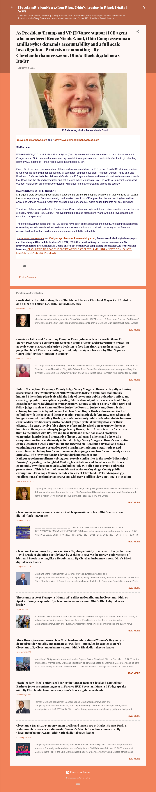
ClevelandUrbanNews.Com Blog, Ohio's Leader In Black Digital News (72, 9)
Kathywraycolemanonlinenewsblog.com (76, 140)
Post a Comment (28, 277)
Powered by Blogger (78, 772)
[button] (138, 32)
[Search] (144, 8)
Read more (134, 329)
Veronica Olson (84, 778)
